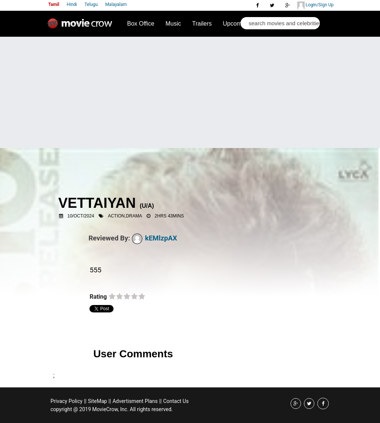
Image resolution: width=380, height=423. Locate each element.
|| (85, 401)
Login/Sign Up (315, 5)
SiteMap (97, 401)
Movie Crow (82, 26)
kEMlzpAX (154, 238)
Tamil (53, 4)
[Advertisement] (190, 92)
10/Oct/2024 (81, 216)
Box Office (140, 23)
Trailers (202, 23)
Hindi (72, 4)
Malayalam (116, 4)
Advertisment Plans (135, 401)
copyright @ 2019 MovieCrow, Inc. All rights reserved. (111, 409)
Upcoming (236, 23)
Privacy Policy (66, 401)
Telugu (91, 4)
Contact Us (176, 401)
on (112, 297)
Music (173, 23)
